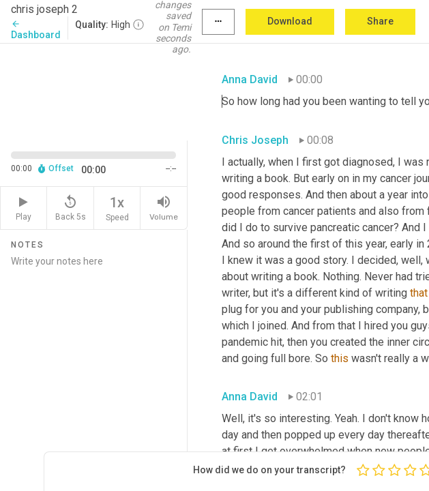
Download (289, 21)
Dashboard (36, 29)
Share (380, 21)
